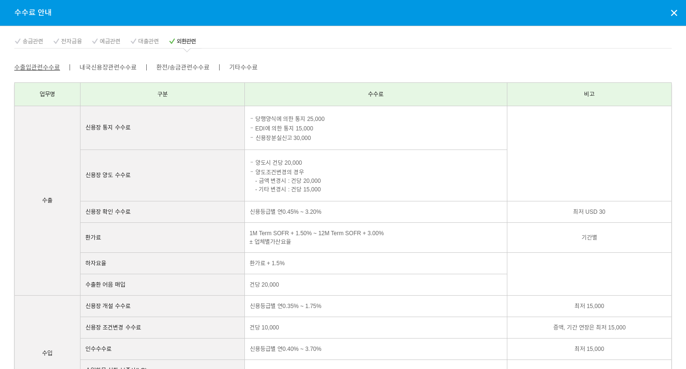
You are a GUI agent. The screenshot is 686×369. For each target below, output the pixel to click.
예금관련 (110, 41)
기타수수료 (243, 67)
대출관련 (148, 41)
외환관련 (186, 41)
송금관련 (32, 41)
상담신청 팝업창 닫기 (674, 12)
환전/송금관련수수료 (183, 67)
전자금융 (71, 41)
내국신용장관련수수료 (108, 67)
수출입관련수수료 (37, 67)
